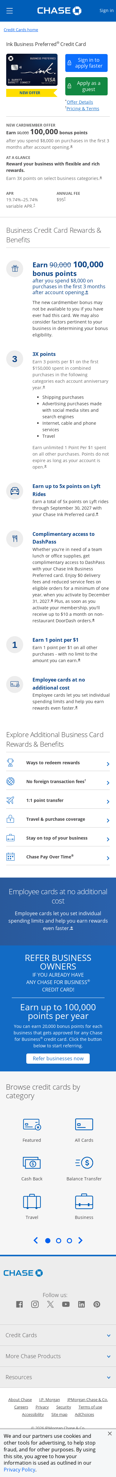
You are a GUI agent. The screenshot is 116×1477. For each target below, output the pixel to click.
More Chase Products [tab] (61, 1356)
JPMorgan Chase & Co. (87, 1399)
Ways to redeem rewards (68, 762)
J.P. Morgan (49, 1399)
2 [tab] (58, 1240)
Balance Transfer (84, 1178)
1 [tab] (47, 1240)
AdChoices (84, 1414)
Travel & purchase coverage (68, 819)
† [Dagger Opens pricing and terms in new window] (34, 205)
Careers (21, 1407)
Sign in (107, 10)
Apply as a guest (92, 86)
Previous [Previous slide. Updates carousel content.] (35, 1240)
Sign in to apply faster (91, 62)
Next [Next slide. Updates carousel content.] (80, 1240)
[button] (109, 1433)
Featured (33, 1140)
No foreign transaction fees (68, 781)
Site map (59, 1414)
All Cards (85, 1140)
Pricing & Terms (83, 108)
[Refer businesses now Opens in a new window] (58, 1059)
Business (85, 1217)
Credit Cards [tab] (61, 1335)
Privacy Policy (19, 1469)
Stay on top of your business (68, 838)
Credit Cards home (21, 30)
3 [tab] (69, 1240)
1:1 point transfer (60, 800)
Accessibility (33, 1414)
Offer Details (80, 102)
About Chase (20, 1399)
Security (63, 1407)
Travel (34, 1217)
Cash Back (32, 1178)
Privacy (42, 1407)
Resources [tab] (61, 1377)
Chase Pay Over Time (65, 856)
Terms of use (90, 1407)
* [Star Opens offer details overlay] (71, 147)
